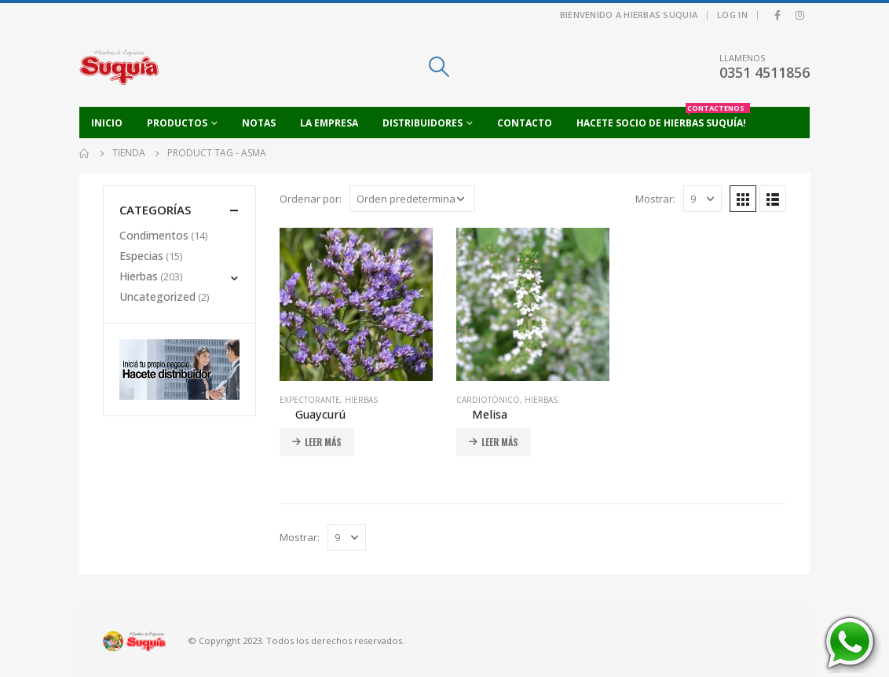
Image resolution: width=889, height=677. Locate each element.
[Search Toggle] (438, 67)
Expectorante (310, 399)
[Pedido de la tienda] (412, 198)
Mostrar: (655, 199)
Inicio (107, 123)
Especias (141, 255)
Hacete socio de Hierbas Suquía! (663, 118)
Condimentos (153, 235)
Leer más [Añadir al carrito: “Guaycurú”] (323, 441)
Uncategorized (157, 296)
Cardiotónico (488, 399)
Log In (732, 14)
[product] (356, 304)
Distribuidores (422, 123)
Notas (259, 123)
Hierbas (361, 399)
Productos (177, 123)
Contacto (524, 123)
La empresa (329, 123)
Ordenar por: (311, 199)
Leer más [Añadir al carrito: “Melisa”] (499, 441)
